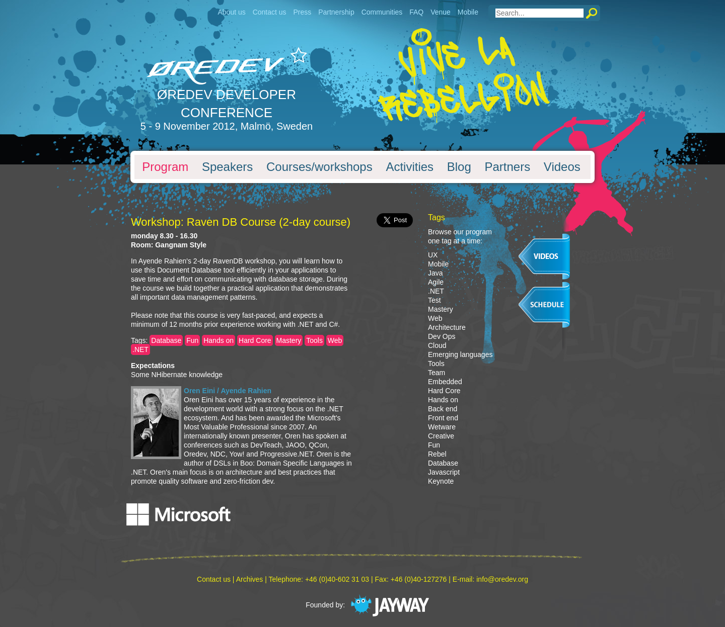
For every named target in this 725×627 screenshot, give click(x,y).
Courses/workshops (319, 166)
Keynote (441, 481)
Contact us (269, 12)
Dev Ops (441, 336)
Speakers (227, 166)
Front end (443, 418)
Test (434, 300)
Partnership (336, 12)
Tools (314, 340)
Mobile (468, 12)
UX (433, 255)
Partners (507, 166)
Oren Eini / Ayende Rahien (227, 391)
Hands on (218, 340)
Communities (382, 12)
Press (302, 12)
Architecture (447, 327)
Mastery (289, 340)
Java (435, 273)
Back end (442, 409)
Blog (459, 166)
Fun (192, 340)
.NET (140, 349)
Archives (249, 579)
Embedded (445, 382)
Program (165, 166)
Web (335, 340)
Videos (562, 166)
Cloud (437, 345)
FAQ (416, 12)
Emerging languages (460, 354)
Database (166, 340)
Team (436, 373)
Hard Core (255, 340)
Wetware (442, 427)
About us (231, 12)
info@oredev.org (502, 579)
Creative (441, 436)
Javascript (444, 472)
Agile (436, 282)
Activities (409, 166)
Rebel (437, 454)
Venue (440, 12)
